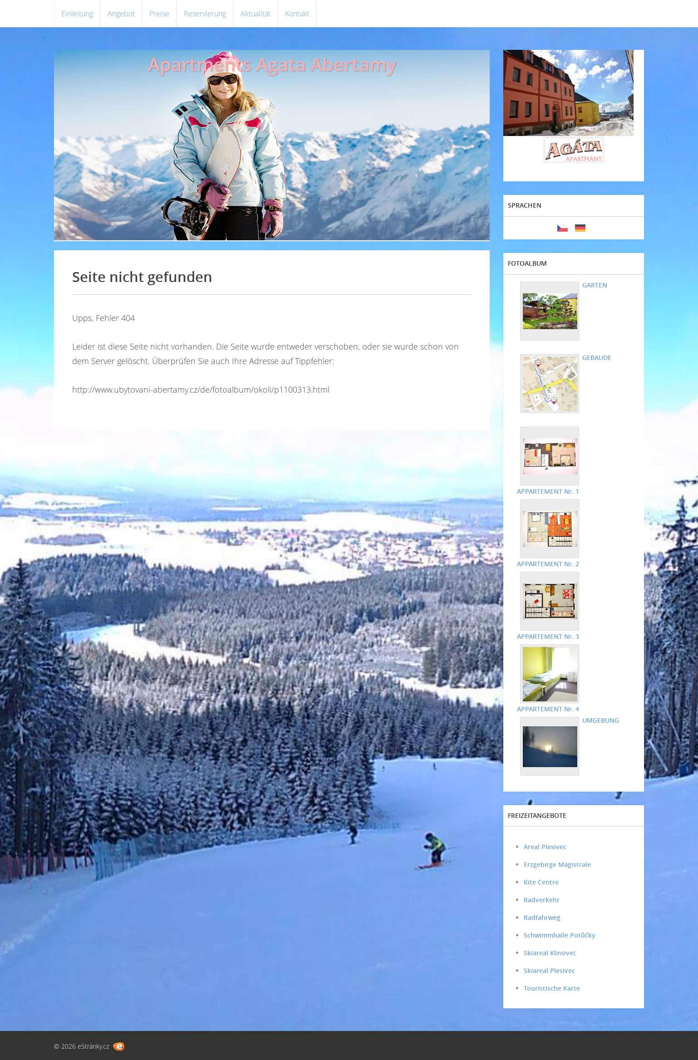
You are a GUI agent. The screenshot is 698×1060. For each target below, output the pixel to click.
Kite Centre (541, 882)
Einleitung (77, 14)
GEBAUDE (596, 357)
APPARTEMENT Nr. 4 (548, 709)
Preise (159, 14)
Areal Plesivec (545, 846)
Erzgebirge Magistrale (557, 864)
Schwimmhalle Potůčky (559, 935)
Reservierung (205, 14)
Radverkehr (542, 899)
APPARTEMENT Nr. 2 (548, 563)
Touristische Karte (552, 988)
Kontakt (297, 14)
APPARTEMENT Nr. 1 (548, 491)
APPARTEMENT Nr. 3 (548, 636)
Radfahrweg (542, 917)
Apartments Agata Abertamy (272, 64)
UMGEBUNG (600, 720)
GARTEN (594, 285)
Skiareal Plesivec (549, 970)
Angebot (121, 14)
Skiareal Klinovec (550, 952)
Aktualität (255, 14)
